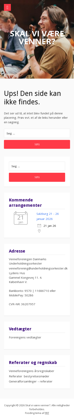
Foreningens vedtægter (25, 337)
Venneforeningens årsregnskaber (31, 371)
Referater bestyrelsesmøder (29, 376)
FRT (47, 413)
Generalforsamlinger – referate (30, 381)
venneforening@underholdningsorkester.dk (38, 268)
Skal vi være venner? (37, 37)
